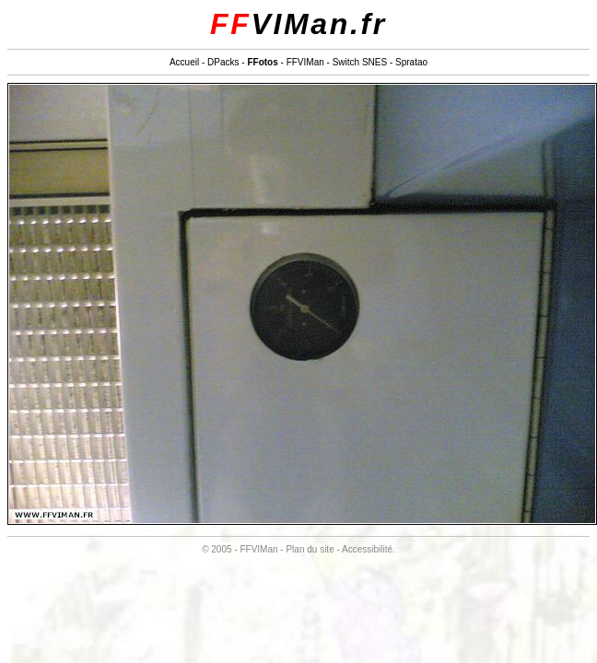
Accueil (184, 62)
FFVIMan (305, 62)
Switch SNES (360, 62)
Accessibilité (367, 549)
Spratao (411, 62)
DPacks (223, 62)
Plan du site (310, 549)
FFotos (262, 62)
